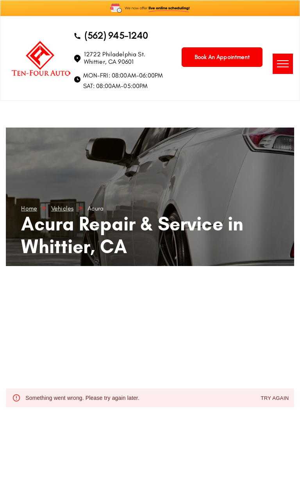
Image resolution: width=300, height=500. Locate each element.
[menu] (283, 64)
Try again (275, 398)
